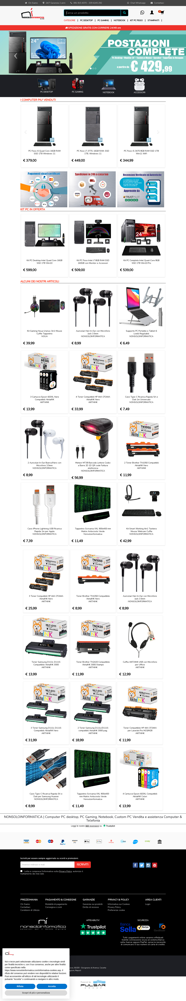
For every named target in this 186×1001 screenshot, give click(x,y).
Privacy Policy (65, 871)
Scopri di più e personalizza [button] (36, 993)
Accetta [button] (52, 986)
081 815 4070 (80, 2)
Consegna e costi (53, 907)
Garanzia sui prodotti (93, 904)
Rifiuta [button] (20, 986)
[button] (152, 13)
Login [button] (147, 904)
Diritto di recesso (91, 907)
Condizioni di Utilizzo (30, 910)
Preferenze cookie (116, 910)
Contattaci (25, 907)
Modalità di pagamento (56, 904)
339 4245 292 (95, 2)
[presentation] (43, 882)
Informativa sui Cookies (119, 904)
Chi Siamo (25, 904)
